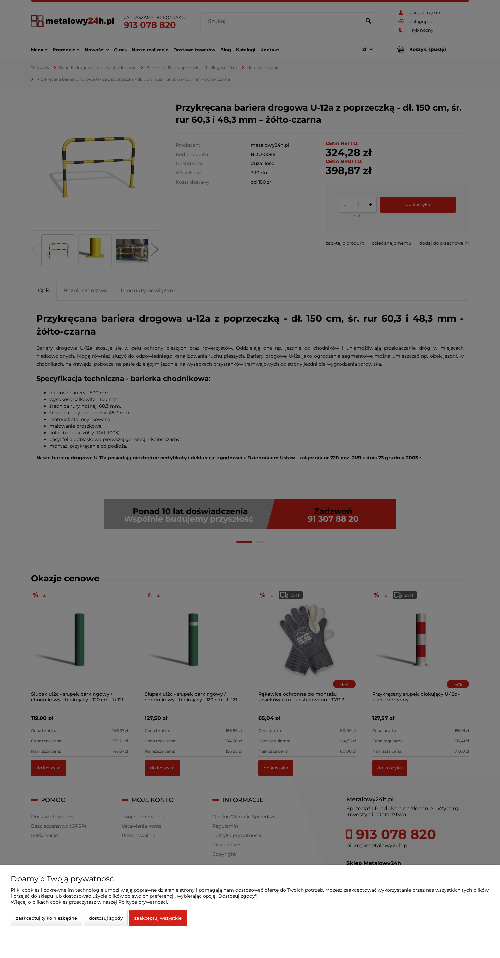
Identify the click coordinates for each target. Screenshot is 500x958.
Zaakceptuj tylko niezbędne (46, 918)
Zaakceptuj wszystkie (158, 918)
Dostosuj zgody (106, 918)
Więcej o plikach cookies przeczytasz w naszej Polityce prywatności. (89, 902)
